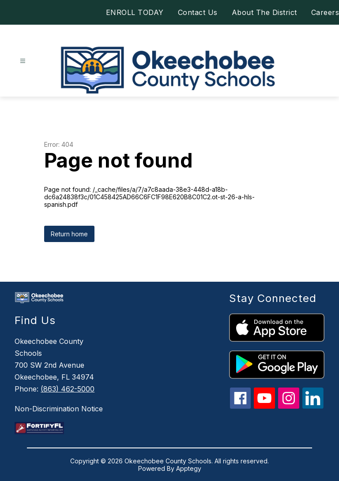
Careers (325, 12)
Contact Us (198, 12)
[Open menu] (23, 61)
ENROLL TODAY (135, 12)
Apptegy (188, 468)
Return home (69, 234)
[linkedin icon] (313, 406)
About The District (264, 12)
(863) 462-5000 (67, 388)
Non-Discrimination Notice (59, 408)
